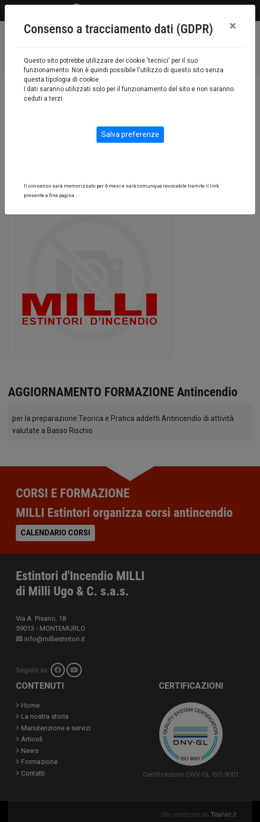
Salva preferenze (130, 134)
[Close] (233, 26)
